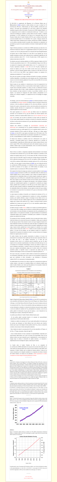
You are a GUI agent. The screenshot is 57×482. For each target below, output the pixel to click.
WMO (31, 299)
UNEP (19, 25)
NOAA (12, 133)
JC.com (28, 4)
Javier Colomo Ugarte (28, 14)
